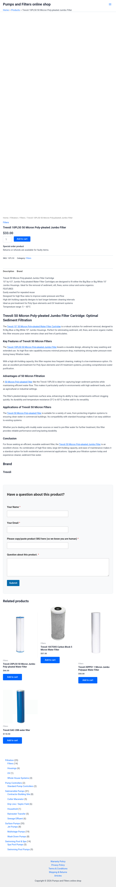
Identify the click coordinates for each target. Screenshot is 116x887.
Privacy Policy (58, 865)
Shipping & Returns (58, 872)
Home (5, 218)
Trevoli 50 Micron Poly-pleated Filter (24, 413)
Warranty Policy (58, 861)
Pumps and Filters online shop (27, 4)
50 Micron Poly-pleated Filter (18, 382)
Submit (13, 582)
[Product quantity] (7, 239)
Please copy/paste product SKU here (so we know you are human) (43, 538)
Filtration (14, 218)
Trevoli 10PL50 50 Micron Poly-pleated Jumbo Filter (32, 347)
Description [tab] (8, 271)
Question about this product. (23, 554)
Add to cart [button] (12, 677)
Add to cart (22, 239)
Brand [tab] (20, 271)
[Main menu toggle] (110, 4)
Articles (58, 875)
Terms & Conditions (58, 868)
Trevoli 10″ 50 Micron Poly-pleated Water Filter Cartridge (34, 326)
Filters (22, 218)
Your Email (13, 522)
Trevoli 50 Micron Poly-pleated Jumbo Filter (80, 444)
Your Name (13, 507)
